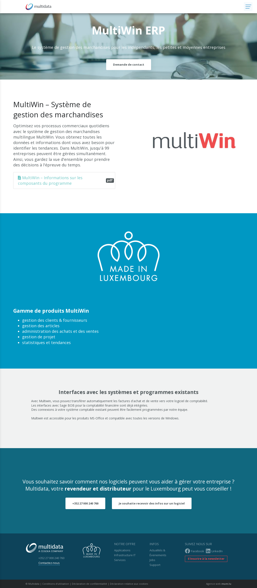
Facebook (194, 551)
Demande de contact (128, 65)
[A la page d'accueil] (122, 6)
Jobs (152, 560)
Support (155, 565)
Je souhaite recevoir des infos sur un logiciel (152, 503)
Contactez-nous (49, 563)
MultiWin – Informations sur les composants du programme (66, 180)
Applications (122, 550)
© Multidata (32, 583)
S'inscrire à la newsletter (206, 559)
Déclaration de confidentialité (89, 583)
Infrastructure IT (125, 555)
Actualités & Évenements (158, 552)
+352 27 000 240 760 (85, 503)
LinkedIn (214, 551)
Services (120, 560)
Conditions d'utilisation (55, 583)
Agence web (213, 583)
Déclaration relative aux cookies (129, 583)
